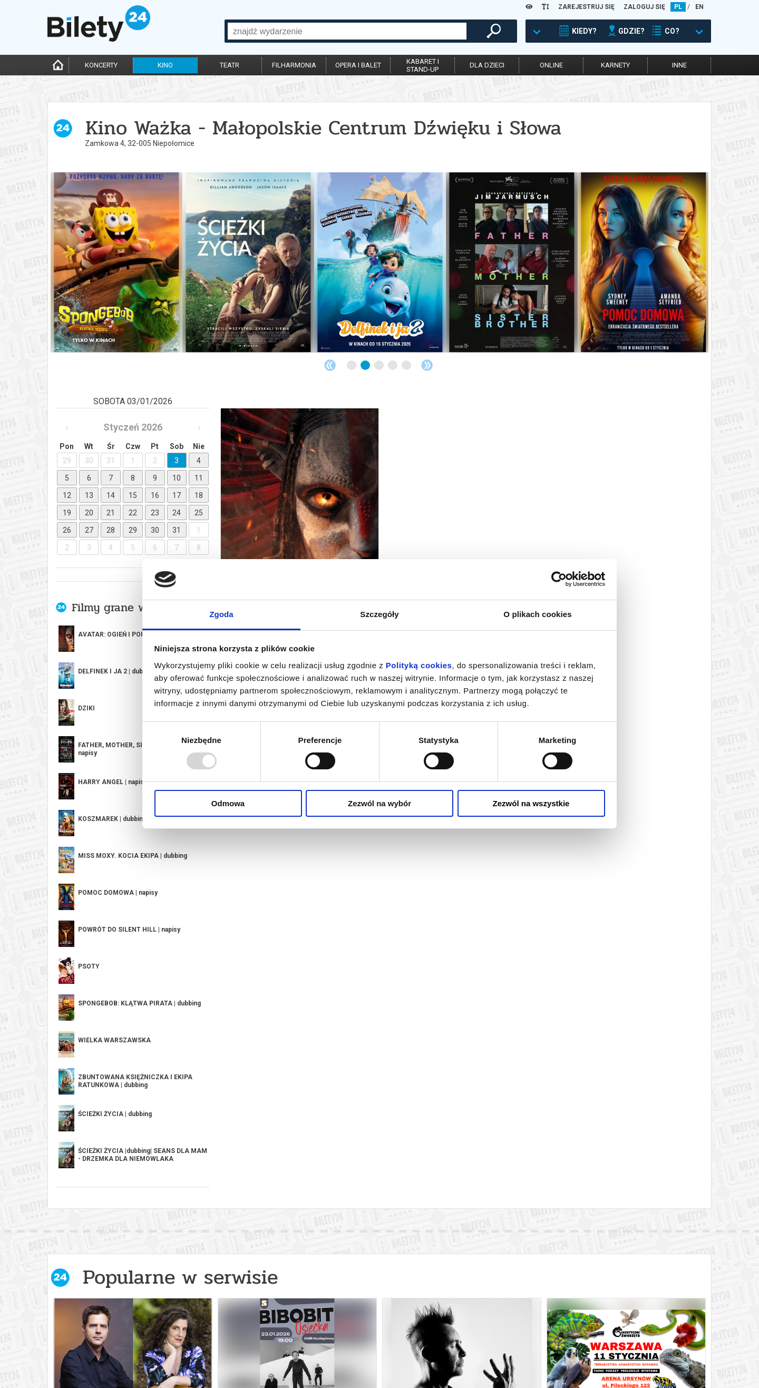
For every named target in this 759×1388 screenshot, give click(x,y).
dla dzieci (487, 65)
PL (678, 7)
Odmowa (228, 803)
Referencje (330, 1347)
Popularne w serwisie (180, 1000)
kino (165, 65)
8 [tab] (393, 1222)
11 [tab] (434, 1222)
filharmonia (294, 65)
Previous (330, 365)
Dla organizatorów (344, 1329)
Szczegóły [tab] (379, 614)
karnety (615, 65)
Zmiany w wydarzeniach (218, 1356)
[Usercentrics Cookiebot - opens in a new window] (559, 579)
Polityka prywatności (481, 1356)
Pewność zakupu (473, 1338)
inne (679, 65)
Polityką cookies (419, 665)
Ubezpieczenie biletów (215, 1365)
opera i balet (358, 65)
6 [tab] (366, 1222)
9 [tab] (407, 1222)
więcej (95, 891)
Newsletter (198, 1347)
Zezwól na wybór (379, 803)
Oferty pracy (467, 1365)
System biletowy (339, 1338)
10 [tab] (420, 1222)
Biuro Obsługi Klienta (214, 1329)
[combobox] (347, 31)
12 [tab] (448, 1222)
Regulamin (462, 1329)
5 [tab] (407, 365)
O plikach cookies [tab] (537, 614)
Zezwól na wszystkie (531, 803)
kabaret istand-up (422, 65)
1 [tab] (352, 365)
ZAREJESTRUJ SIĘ (586, 7)
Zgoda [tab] (221, 614)
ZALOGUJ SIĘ (644, 7)
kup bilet (193, 1200)
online (551, 65)
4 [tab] (393, 365)
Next (427, 365)
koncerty (101, 65)
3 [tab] (379, 365)
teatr (229, 65)
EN (699, 7)
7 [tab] (379, 1222)
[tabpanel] (116, 262)
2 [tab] (366, 365)
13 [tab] (461, 1222)
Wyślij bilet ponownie (215, 1338)
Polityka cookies (473, 1347)
